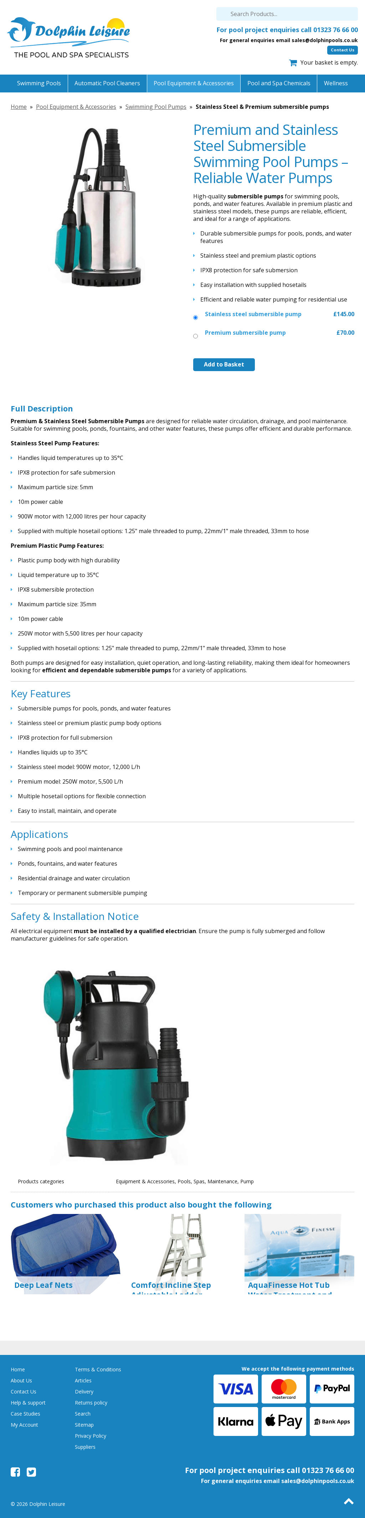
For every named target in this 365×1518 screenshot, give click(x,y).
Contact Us (342, 49)
